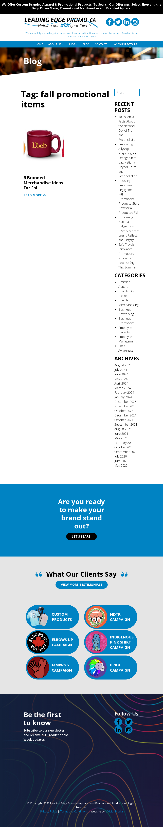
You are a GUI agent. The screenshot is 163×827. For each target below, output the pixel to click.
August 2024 (123, 365)
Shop (71, 44)
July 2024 (120, 370)
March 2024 (122, 388)
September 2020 (125, 452)
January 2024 (123, 397)
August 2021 (123, 429)
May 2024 (121, 379)
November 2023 (125, 406)
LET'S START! (81, 536)
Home (39, 44)
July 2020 (120, 456)
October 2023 (123, 411)
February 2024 (124, 392)
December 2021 (125, 415)
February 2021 (124, 443)
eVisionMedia (114, 811)
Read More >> (35, 195)
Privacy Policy (48, 811)
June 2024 (121, 374)
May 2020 (121, 465)
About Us (54, 44)
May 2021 (121, 438)
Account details (125, 44)
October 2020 (123, 447)
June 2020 (121, 461)
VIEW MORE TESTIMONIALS (81, 585)
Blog (86, 44)
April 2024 (121, 383)
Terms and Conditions (74, 811)
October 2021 (123, 420)
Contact (101, 44)
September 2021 (125, 424)
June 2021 (121, 433)
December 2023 (125, 402)
